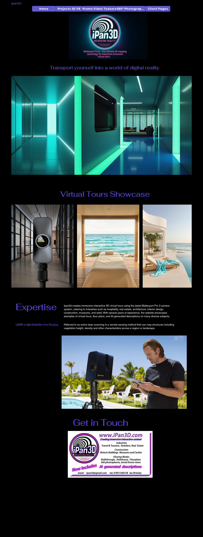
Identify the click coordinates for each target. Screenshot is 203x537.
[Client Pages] (158, 9)
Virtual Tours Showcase (105, 194)
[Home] (44, 9)
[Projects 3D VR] (69, 9)
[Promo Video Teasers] (99, 9)
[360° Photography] (131, 9)
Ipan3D (16, 3)
